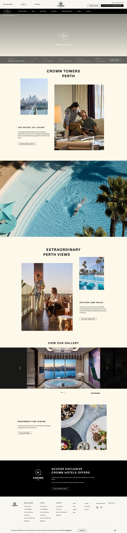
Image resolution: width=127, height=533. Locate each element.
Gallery (79, 11)
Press (74, 506)
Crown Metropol (28, 509)
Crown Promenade (28, 512)
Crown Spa (26, 515)
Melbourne (28, 503)
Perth (42, 503)
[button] (20, 368)
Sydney (59, 503)
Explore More (25, 433)
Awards (74, 509)
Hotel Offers (43, 11)
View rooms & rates (27, 143)
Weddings (26, 521)
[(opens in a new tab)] (97, 507)
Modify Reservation (118, 2)
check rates (93, 5)
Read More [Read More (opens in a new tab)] (69, 530)
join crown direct (60, 488)
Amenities (54, 11)
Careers (86, 503)
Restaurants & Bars (67, 11)
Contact (88, 11)
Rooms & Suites (22, 11)
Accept (82, 530)
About (74, 503)
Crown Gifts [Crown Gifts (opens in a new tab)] (87, 506)
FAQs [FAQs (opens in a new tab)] (74, 512)
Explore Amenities (88, 319)
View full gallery (95, 393)
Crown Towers (27, 506)
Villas (33, 11)
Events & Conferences (29, 518)
